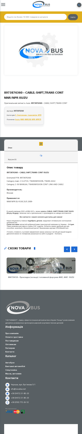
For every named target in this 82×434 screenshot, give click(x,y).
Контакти (9, 351)
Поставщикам (12, 340)
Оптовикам (10, 344)
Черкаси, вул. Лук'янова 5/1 (23, 384)
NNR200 (28, 119)
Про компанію (12, 333)
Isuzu (17, 119)
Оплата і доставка (14, 337)
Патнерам (10, 348)
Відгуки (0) (41, 157)
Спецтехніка (11, 370)
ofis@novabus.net (18, 389)
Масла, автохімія (13, 373)
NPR (33, 119)
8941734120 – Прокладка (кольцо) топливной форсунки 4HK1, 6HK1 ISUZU (41, 277)
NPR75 (38, 119)
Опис (41, 145)
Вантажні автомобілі (15, 366)
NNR (22, 119)
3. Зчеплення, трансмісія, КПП (28, 115)
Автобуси (9, 362)
